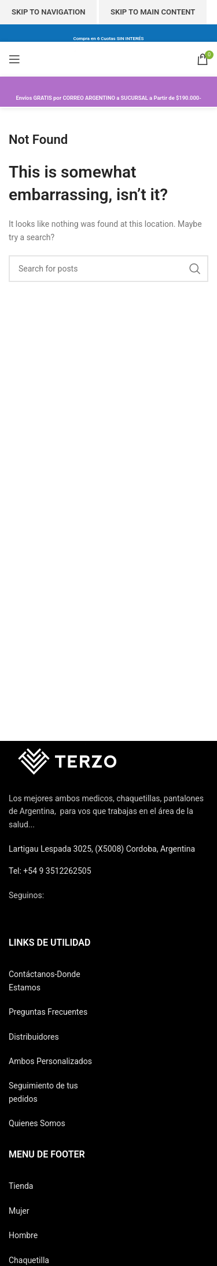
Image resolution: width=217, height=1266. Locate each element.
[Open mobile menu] (14, 59)
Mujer (19, 1211)
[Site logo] (108, 58)
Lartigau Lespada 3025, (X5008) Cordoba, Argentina (102, 848)
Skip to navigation (48, 12)
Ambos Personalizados (50, 1061)
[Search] (108, 268)
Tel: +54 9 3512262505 (50, 871)
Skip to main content (153, 12)
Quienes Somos (37, 1123)
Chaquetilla (29, 1260)
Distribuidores (34, 1036)
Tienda (21, 1186)
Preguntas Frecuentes (48, 1012)
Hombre (23, 1235)
